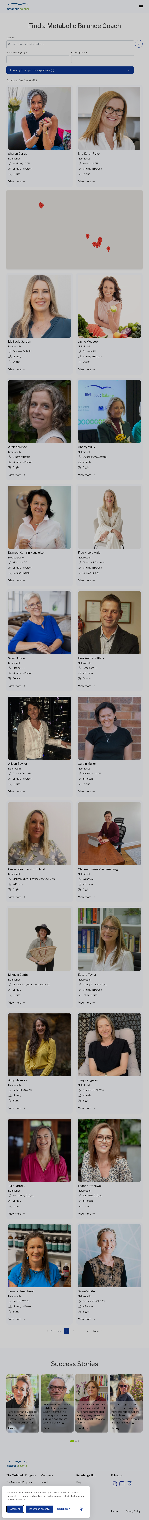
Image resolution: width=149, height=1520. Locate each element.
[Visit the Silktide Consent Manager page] (81, 1509)
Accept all (15, 1509)
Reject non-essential (39, 1509)
